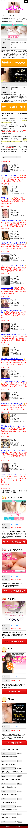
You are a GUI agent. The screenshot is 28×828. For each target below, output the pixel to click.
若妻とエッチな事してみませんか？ (13, 265)
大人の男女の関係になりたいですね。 (13, 381)
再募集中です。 (6, 198)
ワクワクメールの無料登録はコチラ (14, 591)
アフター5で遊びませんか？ (10, 175)
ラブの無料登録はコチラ (14, 691)
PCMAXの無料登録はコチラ (14, 743)
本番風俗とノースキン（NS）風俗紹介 (14, 826)
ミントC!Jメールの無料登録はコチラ (14, 542)
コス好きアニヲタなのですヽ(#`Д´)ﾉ (13, 243)
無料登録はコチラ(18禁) (14, 62)
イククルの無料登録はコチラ (14, 641)
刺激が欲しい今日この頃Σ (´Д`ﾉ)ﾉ (12, 404)
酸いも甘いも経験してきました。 (12, 359)
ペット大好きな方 (7, 288)
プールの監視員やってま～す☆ (11, 220)
